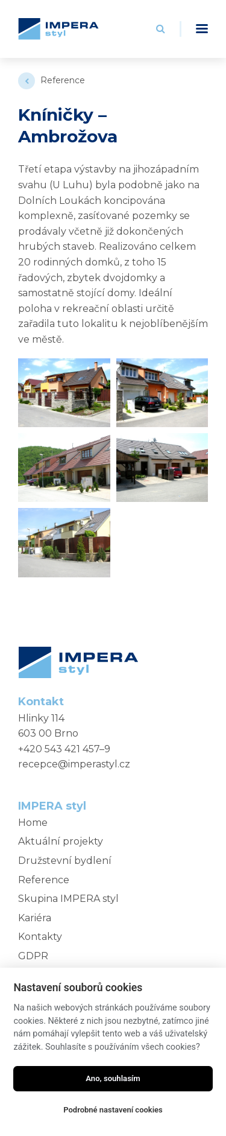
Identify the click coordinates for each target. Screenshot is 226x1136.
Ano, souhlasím (113, 1078)
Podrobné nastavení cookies (113, 1109)
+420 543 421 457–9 (64, 749)
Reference (62, 80)
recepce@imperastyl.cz (74, 764)
